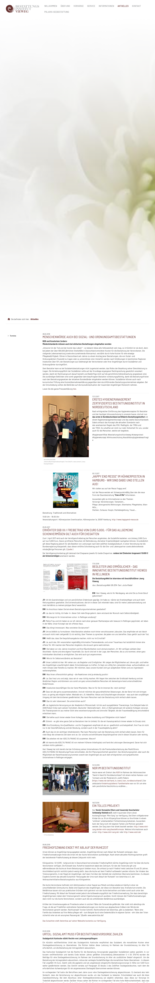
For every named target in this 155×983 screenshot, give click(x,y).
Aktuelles (123, 5)
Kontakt (136, 5)
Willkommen (50, 5)
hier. (75, 389)
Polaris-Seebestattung (56, 11)
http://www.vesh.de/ (132, 832)
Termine (13, 336)
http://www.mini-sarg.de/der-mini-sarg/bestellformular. (120, 827)
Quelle (69, 549)
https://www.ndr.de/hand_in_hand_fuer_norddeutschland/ (117, 780)
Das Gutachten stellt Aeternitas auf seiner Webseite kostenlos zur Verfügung (74, 920)
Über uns (65, 5)
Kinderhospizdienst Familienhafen (115, 783)
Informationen (106, 5)
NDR (118, 772)
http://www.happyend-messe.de (124, 519)
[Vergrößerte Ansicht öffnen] (66, 426)
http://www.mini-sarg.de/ (108, 832)
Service (91, 5)
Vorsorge (79, 5)
